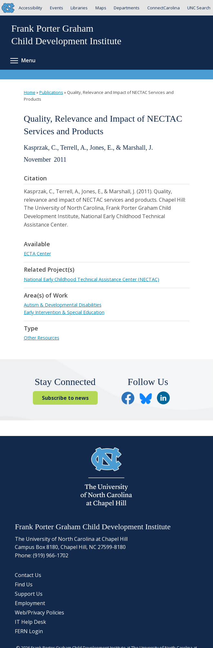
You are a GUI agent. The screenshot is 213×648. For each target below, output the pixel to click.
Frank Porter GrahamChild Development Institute (66, 34)
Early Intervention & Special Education (64, 312)
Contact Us (28, 575)
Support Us (29, 593)
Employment (30, 603)
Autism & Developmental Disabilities (63, 305)
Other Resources (41, 338)
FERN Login (29, 631)
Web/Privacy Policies (39, 612)
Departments (127, 8)
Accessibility (30, 8)
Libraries (79, 8)
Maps (100, 8)
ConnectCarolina (163, 8)
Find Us (24, 584)
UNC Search (198, 8)
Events (56, 8)
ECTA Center (37, 253)
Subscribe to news (65, 397)
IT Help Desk (30, 621)
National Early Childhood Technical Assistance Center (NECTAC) (91, 279)
